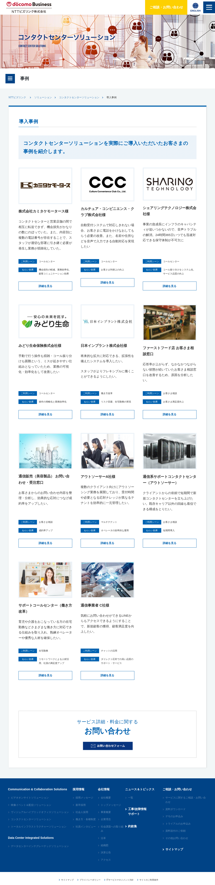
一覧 (130, 802)
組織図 (104, 850)
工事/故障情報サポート (137, 817)
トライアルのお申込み (178, 828)
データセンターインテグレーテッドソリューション (40, 851)
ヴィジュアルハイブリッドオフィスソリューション (40, 817)
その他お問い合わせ (176, 843)
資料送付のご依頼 (175, 836)
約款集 (132, 831)
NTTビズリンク (17, 97)
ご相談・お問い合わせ (163, 7)
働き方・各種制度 (86, 824)
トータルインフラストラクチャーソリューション (38, 831)
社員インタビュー (86, 831)
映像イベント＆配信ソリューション (31, 810)
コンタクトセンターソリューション (79, 97)
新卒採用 (81, 810)
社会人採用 (82, 817)
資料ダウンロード (175, 814)
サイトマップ (174, 854)
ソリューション (43, 97)
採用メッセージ (84, 802)
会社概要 (106, 802)
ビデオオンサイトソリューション (30, 802)
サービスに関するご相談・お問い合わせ (185, 805)
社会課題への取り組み (112, 834)
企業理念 (106, 824)
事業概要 (106, 817)
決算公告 (106, 857)
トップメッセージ (111, 810)
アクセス (106, 865)
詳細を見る (45, 292)
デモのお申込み (174, 821)
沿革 (103, 843)
